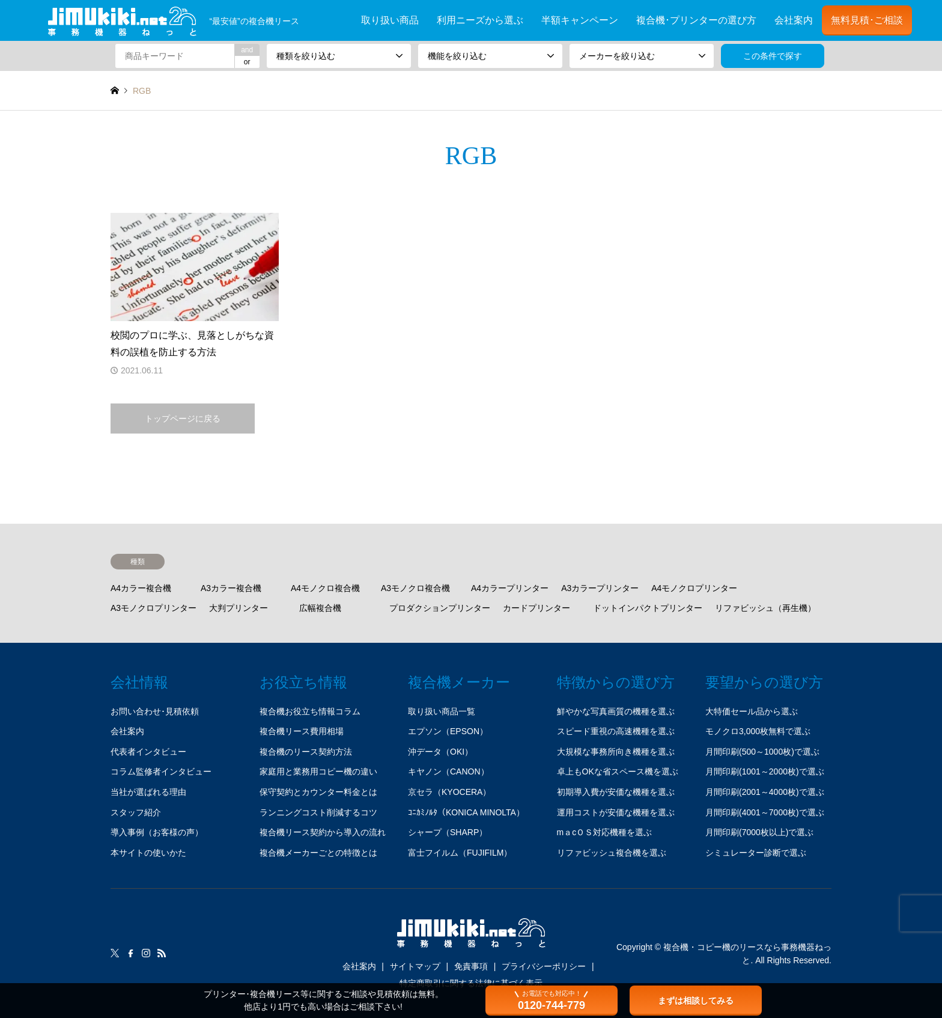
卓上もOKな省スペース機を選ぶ (617, 771)
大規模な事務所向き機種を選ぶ (616, 751)
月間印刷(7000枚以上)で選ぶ (759, 832)
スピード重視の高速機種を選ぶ (616, 731)
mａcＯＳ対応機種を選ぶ (604, 832)
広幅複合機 (320, 608)
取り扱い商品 (390, 20)
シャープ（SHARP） (447, 832)
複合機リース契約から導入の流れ (323, 832)
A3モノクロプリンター (153, 608)
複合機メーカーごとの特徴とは (318, 852)
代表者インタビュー (148, 751)
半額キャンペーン (579, 20)
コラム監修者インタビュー (161, 771)
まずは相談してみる (696, 1000)
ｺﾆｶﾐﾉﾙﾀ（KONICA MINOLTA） (466, 812)
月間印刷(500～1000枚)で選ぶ (762, 751)
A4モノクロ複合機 (325, 588)
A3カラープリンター (600, 588)
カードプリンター (536, 608)
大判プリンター (238, 608)
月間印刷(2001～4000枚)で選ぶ (764, 792)
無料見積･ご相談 (867, 20)
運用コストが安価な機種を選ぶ (616, 812)
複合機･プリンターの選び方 (696, 20)
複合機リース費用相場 (302, 731)
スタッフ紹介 (136, 812)
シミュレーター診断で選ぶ (755, 852)
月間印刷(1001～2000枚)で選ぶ (764, 771)
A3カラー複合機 (231, 588)
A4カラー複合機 (141, 588)
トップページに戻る (182, 418)
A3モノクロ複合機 (415, 588)
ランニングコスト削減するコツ (318, 812)
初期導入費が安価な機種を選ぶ (616, 792)
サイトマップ (415, 966)
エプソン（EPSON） (448, 731)
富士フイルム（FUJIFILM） (460, 852)
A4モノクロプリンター (694, 588)
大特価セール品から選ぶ (751, 711)
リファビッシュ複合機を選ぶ (611, 852)
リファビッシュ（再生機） (765, 608)
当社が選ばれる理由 (148, 792)
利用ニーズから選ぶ (480, 20)
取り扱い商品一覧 (441, 711)
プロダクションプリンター (439, 608)
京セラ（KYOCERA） (449, 792)
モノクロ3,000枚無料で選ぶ (757, 731)
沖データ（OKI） (440, 751)
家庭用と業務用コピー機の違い (318, 771)
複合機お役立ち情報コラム (310, 711)
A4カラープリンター (509, 588)
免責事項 (471, 966)
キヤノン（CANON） (448, 771)
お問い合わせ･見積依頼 (155, 711)
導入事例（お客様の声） (157, 832)
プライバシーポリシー (544, 966)
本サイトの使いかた (148, 852)
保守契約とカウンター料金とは (318, 792)
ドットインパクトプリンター (647, 608)
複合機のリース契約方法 (306, 751)
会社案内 (793, 20)
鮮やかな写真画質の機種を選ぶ (616, 711)
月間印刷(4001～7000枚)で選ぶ (764, 812)
